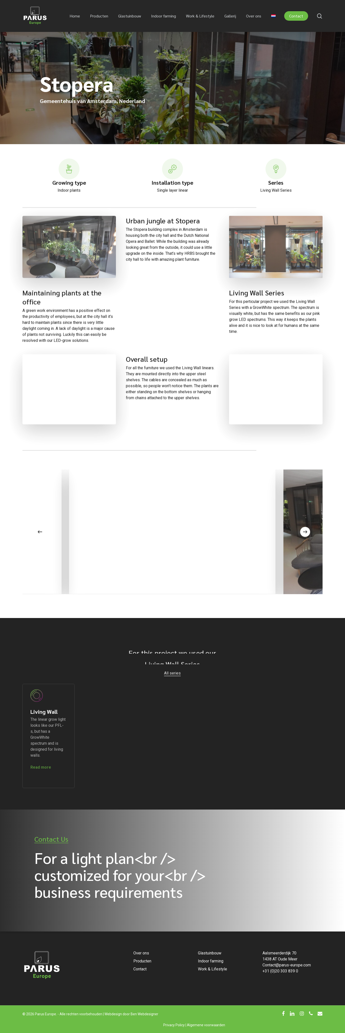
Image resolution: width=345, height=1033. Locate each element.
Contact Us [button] (51, 838)
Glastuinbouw (209, 953)
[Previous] (40, 544)
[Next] (305, 544)
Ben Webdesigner (144, 1014)
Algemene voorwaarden (206, 1025)
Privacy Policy (174, 1025)
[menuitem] (273, 16)
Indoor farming (210, 961)
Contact (140, 969)
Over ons (141, 953)
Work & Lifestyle (212, 969)
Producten (142, 961)
